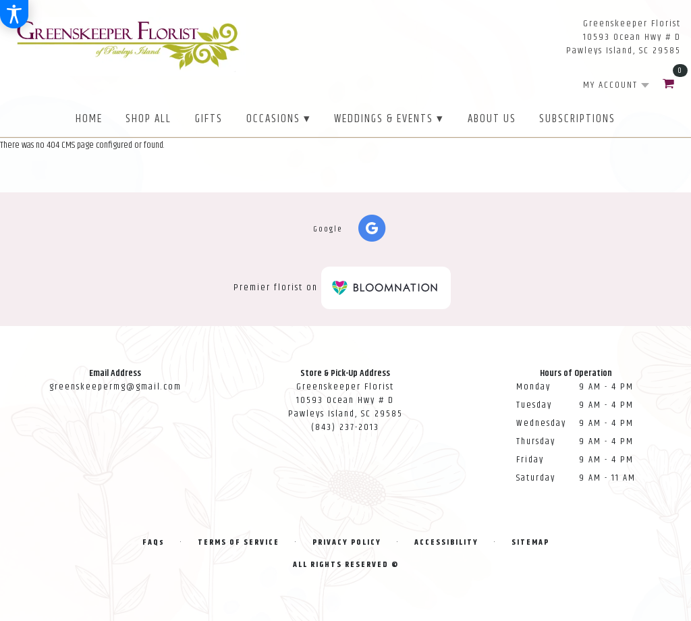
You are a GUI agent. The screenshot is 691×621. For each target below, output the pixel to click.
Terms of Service (238, 542)
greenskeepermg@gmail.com (115, 386)
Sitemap (530, 542)
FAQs (153, 542)
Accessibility (446, 542)
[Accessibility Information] (14, 14)
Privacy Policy (346, 542)
